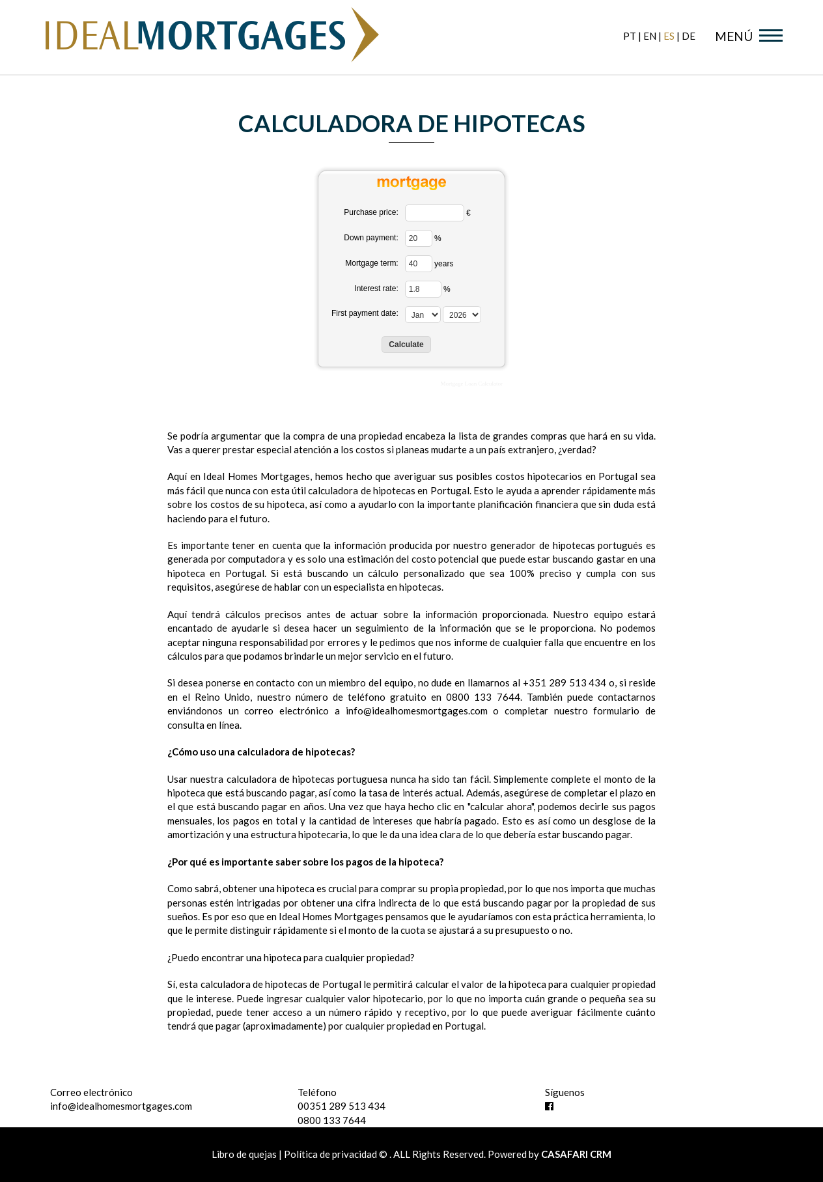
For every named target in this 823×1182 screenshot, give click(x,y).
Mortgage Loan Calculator (472, 383)
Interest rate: (376, 288)
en (649, 36)
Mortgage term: (371, 263)
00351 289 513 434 (341, 1106)
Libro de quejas (245, 1154)
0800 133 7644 (332, 1120)
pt (629, 36)
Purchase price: (371, 212)
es (669, 36)
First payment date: (364, 313)
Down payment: (371, 237)
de (688, 36)
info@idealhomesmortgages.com (121, 1106)
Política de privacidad (330, 1154)
